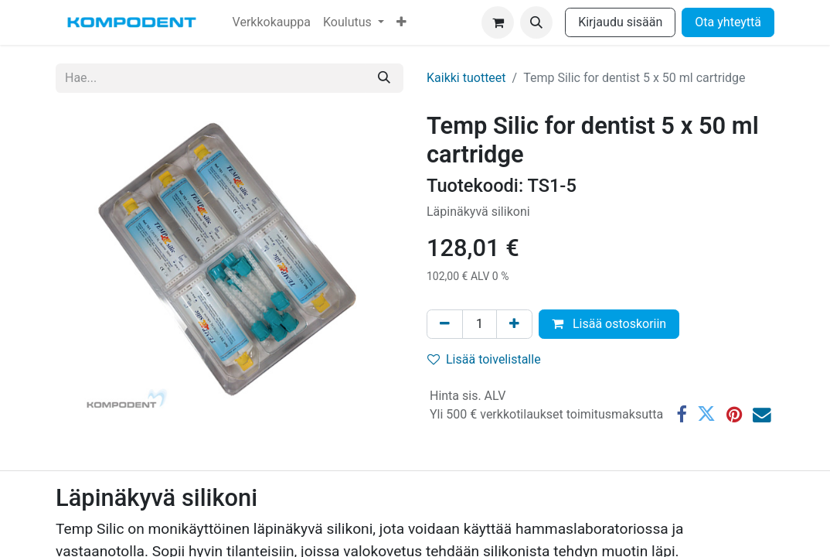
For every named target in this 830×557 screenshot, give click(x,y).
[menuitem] (271, 22)
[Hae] (384, 78)
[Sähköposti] (762, 414)
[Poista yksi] (445, 324)
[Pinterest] (734, 414)
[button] (536, 22)
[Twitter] (706, 414)
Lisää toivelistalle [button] (484, 359)
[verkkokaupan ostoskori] (497, 22)
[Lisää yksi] (514, 324)
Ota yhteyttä (728, 22)
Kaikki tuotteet (466, 77)
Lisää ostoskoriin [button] (609, 323)
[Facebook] (681, 414)
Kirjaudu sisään (620, 22)
